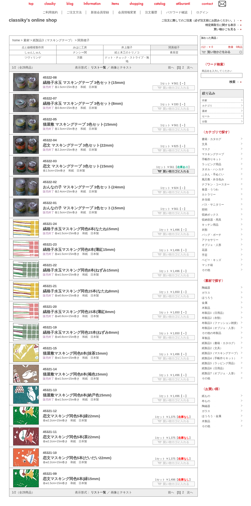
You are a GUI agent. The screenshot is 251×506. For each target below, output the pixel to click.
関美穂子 (83, 40)
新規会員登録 (100, 12)
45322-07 (50, 98)
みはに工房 (80, 47)
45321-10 (50, 453)
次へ (190, 67)
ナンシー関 (80, 52)
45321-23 (50, 244)
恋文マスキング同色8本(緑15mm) (71, 479)
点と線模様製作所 (33, 47)
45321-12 (50, 411)
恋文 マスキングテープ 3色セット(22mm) (78, 145)
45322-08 (50, 77)
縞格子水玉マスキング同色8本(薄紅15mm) (79, 249)
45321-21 (50, 286)
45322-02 (50, 182)
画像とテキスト (121, 67)
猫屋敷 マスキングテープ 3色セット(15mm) (80, 124)
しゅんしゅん (32, 52)
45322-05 (50, 119)
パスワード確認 (176, 12)
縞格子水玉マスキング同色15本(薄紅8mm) (79, 312)
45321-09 (50, 474)
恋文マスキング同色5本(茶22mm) (71, 437)
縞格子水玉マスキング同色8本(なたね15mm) (81, 229)
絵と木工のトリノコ (127, 52)
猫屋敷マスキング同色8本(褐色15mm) (75, 374)
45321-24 (50, 224)
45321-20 (50, 307)
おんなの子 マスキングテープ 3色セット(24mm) (84, 187)
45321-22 (50, 265)
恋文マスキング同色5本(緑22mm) (71, 416)
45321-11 (50, 432)
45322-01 (50, 203)
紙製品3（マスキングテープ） (53, 40)
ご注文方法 (74, 12)
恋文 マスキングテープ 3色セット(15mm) (78, 166)
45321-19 (50, 327)
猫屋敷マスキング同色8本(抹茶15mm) (75, 353)
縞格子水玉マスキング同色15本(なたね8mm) (81, 291)
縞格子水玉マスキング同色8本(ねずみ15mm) (81, 270)
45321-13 (50, 390)
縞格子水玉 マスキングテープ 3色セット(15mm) (84, 82)
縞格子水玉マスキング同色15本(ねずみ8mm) (81, 332)
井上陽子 (126, 47)
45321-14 (50, 369)
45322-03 (50, 161)
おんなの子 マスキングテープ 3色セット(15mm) (84, 208)
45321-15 (50, 348)
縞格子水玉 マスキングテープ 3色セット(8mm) (83, 103)
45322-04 (50, 140)
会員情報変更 (127, 12)
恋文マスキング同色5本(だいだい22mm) (77, 458)
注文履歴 (151, 12)
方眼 (79, 57)
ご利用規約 (50, 12)
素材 (26, 40)
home (16, 40)
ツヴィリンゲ (32, 57)
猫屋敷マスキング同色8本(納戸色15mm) (77, 395)
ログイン (202, 12)
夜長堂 (174, 52)
